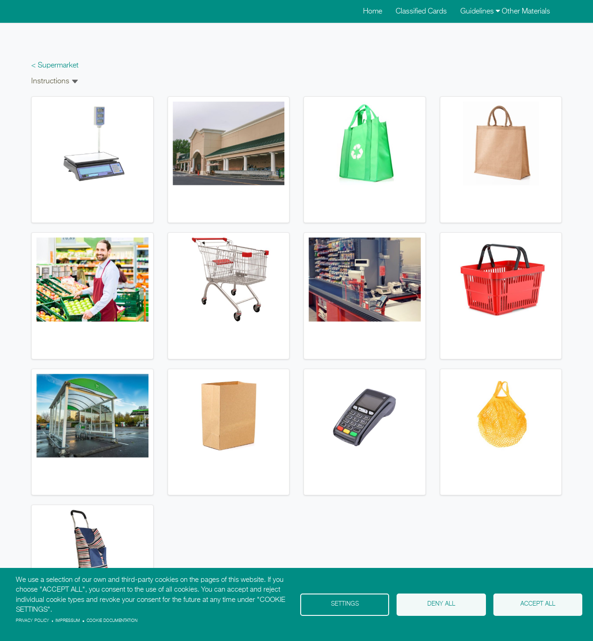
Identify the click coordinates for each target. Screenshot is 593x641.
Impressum (67, 621)
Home (372, 11)
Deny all (441, 604)
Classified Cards (421, 11)
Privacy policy (32, 621)
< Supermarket (55, 65)
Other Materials (526, 11)
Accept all (537, 604)
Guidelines (480, 11)
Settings (345, 604)
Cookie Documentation (112, 621)
